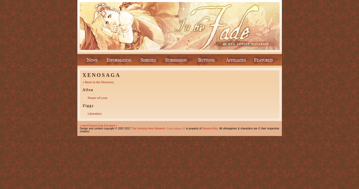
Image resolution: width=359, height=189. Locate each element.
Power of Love (98, 97)
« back (84, 125)
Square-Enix (210, 128)
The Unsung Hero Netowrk (148, 128)
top (101, 125)
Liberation (95, 113)
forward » (111, 125)
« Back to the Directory (98, 82)
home (93, 125)
